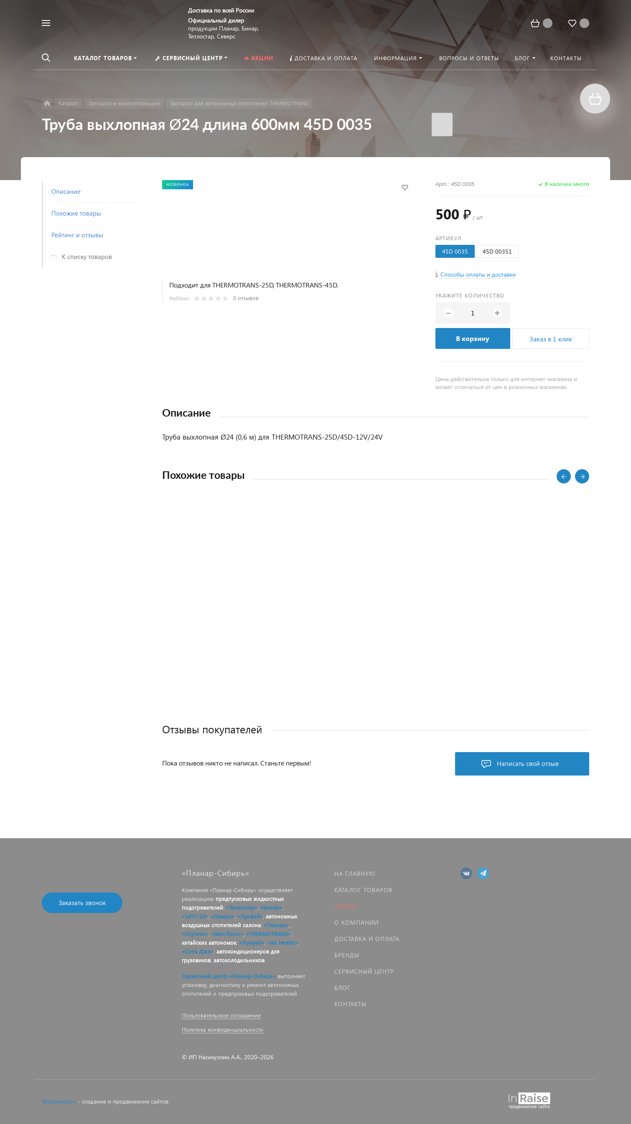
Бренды (346, 955)
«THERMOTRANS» (268, 933)
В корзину (472, 338)
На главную (354, 873)
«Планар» (276, 924)
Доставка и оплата (366, 939)
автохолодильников (239, 960)
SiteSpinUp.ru (59, 1101)
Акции (345, 906)
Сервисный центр (364, 971)
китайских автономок (209, 942)
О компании (356, 922)
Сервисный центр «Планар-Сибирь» (229, 975)
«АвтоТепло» (227, 933)
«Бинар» (271, 907)
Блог (342, 988)
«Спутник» (195, 933)
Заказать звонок (82, 902)
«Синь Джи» (198, 951)
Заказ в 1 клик (550, 338)
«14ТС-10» (195, 916)
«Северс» (222, 916)
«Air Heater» (282, 942)
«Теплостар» (241, 907)
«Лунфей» (250, 916)
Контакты (350, 1004)
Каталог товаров (363, 890)
